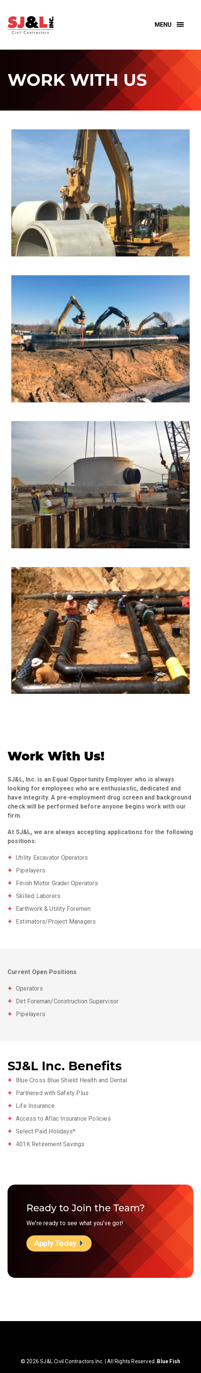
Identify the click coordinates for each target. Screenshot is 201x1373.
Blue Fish (168, 1361)
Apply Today (59, 1243)
